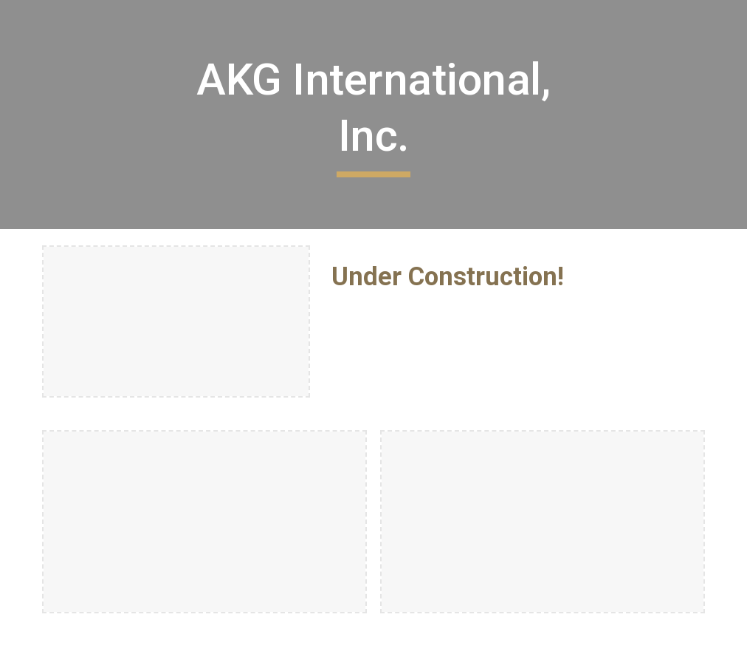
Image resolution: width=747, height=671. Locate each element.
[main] (373, 114)
